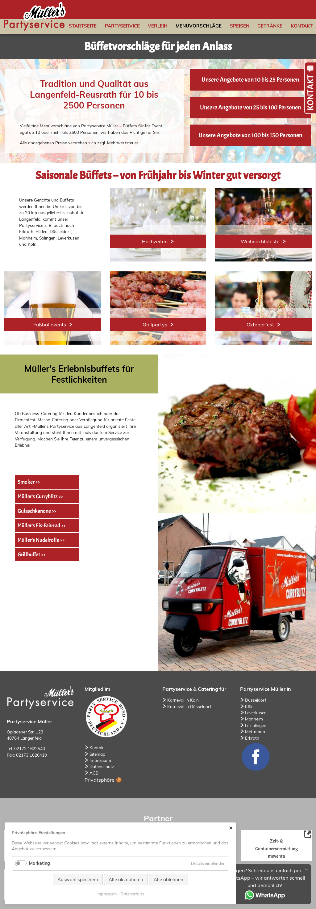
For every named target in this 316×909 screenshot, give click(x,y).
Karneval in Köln (183, 700)
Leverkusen (256, 712)
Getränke (269, 26)
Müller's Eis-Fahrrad (39, 525)
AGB (93, 772)
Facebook (255, 756)
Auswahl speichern (77, 879)
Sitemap (97, 754)
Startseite (83, 26)
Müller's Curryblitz (38, 496)
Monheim (254, 718)
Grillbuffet (29, 554)
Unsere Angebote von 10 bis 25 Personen (250, 79)
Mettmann (255, 731)
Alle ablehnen (168, 879)
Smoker (26, 481)
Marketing (39, 863)
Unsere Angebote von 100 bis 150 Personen (250, 135)
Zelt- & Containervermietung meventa (276, 848)
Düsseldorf (255, 700)
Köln (249, 706)
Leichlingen (255, 725)
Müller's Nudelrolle (38, 540)
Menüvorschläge (199, 26)
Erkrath (252, 738)
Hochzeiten (155, 241)
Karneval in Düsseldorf (189, 706)
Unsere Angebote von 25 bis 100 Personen (250, 107)
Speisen (239, 26)
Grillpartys (155, 324)
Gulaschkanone (34, 511)
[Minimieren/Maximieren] (306, 869)
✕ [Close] (231, 828)
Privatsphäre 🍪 (103, 780)
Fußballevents (49, 324)
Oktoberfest (260, 324)
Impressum (100, 760)
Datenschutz (101, 766)
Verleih (158, 26)
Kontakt (302, 26)
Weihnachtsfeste (260, 241)
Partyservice (122, 26)
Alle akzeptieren (126, 879)
